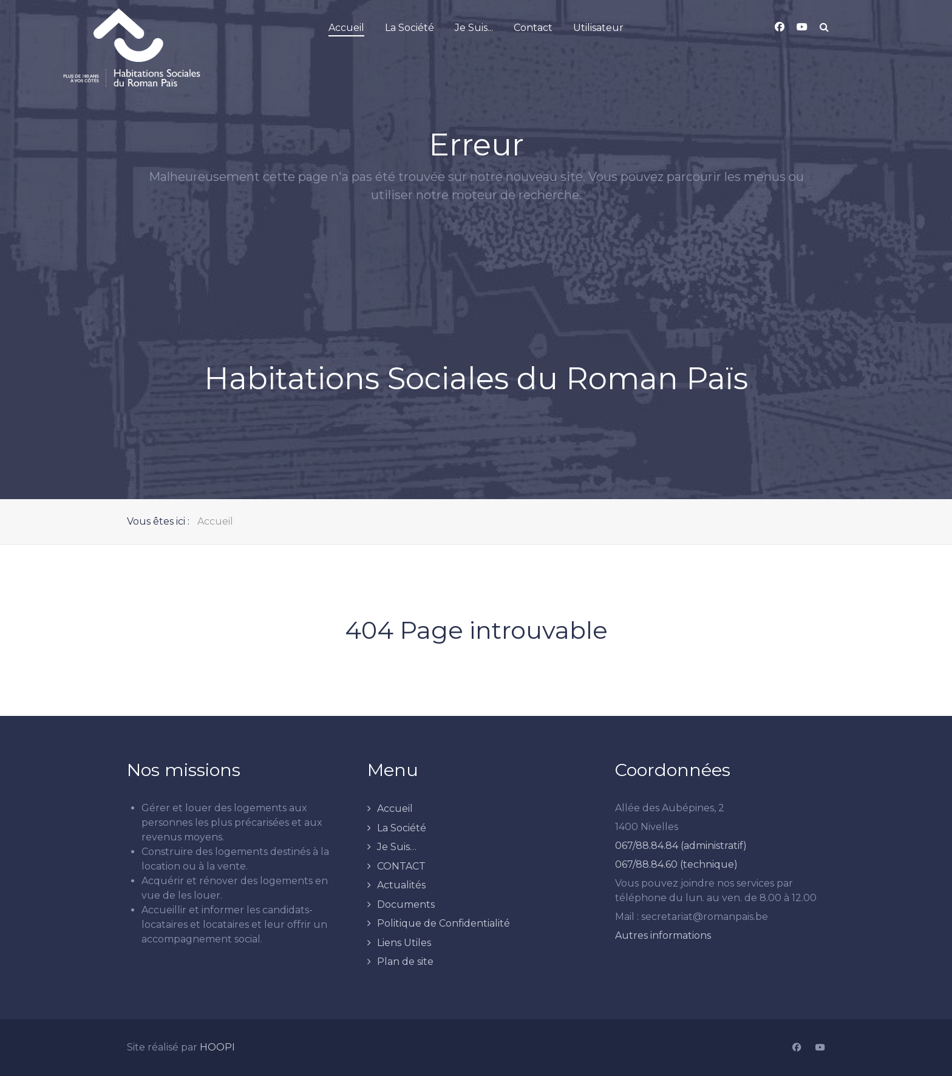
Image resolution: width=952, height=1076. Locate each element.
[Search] (824, 27)
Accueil (395, 808)
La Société (401, 828)
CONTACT (401, 866)
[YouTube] (820, 1048)
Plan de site (405, 961)
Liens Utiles (404, 942)
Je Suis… (396, 847)
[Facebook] (796, 1048)
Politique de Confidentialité (443, 923)
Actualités (401, 885)
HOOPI (217, 1047)
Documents (406, 904)
